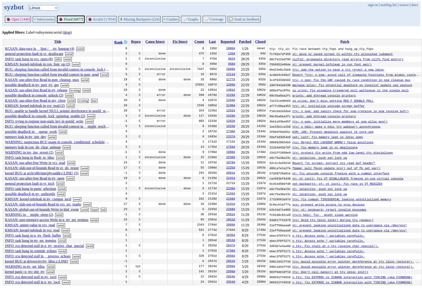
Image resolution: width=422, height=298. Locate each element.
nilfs (58, 59)
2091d (230, 173)
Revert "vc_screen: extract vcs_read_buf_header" (333, 163)
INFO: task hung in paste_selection (30, 189)
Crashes (171, 19)
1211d (230, 75)
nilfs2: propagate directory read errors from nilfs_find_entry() (347, 59)
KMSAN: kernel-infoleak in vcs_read (32, 230)
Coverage (214, 19)
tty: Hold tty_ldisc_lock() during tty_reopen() (332, 220)
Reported (227, 42)
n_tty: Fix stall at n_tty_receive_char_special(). (335, 246)
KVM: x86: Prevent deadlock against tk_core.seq (332, 132)
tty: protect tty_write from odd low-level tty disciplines (342, 152)
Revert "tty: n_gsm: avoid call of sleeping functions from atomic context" (356, 75)
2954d (230, 277)
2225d (230, 168)
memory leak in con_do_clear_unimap (33, 147)
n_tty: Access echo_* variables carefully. (328, 235)
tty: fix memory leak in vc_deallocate (325, 147)
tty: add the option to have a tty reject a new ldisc (338, 69)
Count (199, 42)
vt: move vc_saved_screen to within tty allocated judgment (342, 54)
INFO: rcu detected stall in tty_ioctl (30, 277)
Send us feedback (244, 19)
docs (414, 5)
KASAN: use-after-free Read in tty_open (34, 178)
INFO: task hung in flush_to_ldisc (29, 157)
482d (231, 59)
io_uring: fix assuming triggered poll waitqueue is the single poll (350, 90)
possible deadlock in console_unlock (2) (34, 95)
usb (103, 209)
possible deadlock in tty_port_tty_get (32, 85)
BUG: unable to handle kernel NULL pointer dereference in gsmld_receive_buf (62, 111)
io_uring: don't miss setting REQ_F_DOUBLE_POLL (332, 101)
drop (67, 32)
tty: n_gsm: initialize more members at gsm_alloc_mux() (339, 121)
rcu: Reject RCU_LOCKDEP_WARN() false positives (332, 142)
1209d (230, 85)
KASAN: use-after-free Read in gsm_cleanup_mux (42, 80)
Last (212, 42)
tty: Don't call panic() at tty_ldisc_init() (330, 272)
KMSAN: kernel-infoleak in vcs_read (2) (35, 106)
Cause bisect (155, 42)
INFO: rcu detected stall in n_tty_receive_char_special (44, 246)
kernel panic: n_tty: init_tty (25, 272)
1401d (230, 90)
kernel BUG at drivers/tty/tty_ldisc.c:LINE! (36, 261)
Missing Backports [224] (139, 19)
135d (231, 54)
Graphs (190, 19)
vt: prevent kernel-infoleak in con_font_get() (332, 64)
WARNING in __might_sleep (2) (29, 215)
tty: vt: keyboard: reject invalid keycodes (329, 210)
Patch (344, 42)
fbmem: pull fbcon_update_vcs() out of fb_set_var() (336, 168)
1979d (230, 163)
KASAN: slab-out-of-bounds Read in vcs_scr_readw (43, 204)
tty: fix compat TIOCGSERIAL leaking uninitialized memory (341, 199)
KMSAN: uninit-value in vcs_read (30, 225)
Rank (118, 42)
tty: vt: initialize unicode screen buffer (328, 106)
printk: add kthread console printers (324, 95)
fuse (94, 100)
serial (80, 49)
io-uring (75, 90)
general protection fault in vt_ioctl (29, 183)
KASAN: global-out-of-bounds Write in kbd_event (42, 209)
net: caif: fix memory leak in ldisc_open (327, 137)
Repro (136, 42)
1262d (230, 111)
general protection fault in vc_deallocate (34, 54)
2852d (230, 220)
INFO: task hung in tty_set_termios (30, 241)
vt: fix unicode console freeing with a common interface (340, 173)
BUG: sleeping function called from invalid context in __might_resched (57, 126)
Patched (245, 42)
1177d (230, 80)
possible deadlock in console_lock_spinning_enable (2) (45, 116)
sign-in (373, 5)
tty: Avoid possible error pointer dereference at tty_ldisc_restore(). (353, 261)
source (404, 5)
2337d (230, 137)
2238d (230, 158)
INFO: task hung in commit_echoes (30, 251)
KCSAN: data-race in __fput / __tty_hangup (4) (39, 49)
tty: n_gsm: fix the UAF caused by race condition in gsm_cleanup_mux (351, 80)
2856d (230, 256)
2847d (230, 246)
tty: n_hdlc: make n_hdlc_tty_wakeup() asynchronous (336, 127)
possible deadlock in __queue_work (31, 132)
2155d (230, 194)
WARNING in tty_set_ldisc (25, 266)
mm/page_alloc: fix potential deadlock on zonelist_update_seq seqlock (352, 85)
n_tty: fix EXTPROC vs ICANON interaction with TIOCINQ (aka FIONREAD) (352, 277)
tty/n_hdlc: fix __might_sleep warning (325, 215)
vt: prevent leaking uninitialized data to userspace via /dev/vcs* (349, 225)
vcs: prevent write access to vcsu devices (328, 204)
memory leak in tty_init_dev (25, 137)
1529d (230, 95)
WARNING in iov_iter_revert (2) (29, 152)
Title (57, 42)
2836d (230, 235)
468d (231, 64)
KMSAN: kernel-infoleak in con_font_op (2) (37, 64)
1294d (230, 101)
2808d (230, 225)
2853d (230, 241)
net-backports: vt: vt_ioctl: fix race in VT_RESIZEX (337, 184)
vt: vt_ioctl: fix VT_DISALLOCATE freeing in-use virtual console (347, 178)
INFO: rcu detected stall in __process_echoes (37, 256)
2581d (230, 215)
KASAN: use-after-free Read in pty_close (35, 100)
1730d (230, 132)
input (95, 209)
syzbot (14, 7)
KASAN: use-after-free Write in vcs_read (35, 163)
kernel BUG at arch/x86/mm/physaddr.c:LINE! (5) (41, 173)
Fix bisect (180, 42)
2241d (230, 178)
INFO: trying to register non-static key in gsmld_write (44, 121)
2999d (230, 267)
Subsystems (44, 19)
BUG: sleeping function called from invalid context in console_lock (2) (56, 69)
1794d (230, 147)
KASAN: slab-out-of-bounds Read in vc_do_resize (42, 168)
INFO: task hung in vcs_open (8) (29, 59)
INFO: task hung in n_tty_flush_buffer (33, 235)
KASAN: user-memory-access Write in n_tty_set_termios (46, 220)
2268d (230, 210)
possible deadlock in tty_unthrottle (30, 194)
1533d (230, 127)
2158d (230, 199)
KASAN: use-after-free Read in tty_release (36, 90)
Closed (260, 42)
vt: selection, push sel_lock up (319, 158)
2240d (230, 106)
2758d (230, 251)
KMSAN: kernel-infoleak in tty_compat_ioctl (38, 199)
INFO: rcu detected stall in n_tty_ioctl (32, 282)
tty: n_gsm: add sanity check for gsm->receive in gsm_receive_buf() (350, 111)
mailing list (388, 5)
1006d (230, 49)
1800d (230, 152)
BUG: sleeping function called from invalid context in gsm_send (51, 74)
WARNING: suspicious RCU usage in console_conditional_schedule (55, 142)
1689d (230, 69)
